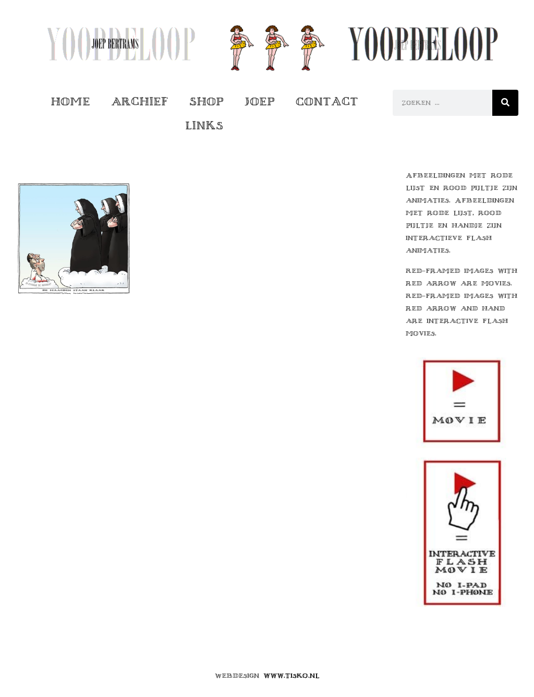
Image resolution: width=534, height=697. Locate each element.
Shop (206, 101)
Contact (327, 101)
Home (70, 101)
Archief (139, 101)
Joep (260, 101)
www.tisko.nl (291, 675)
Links (204, 125)
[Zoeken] (505, 103)
